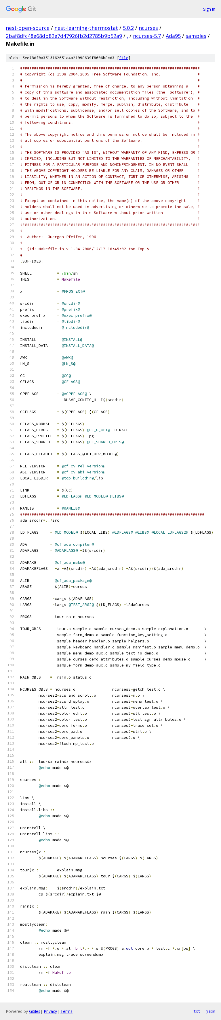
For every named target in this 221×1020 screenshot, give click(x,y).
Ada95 (173, 35)
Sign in (209, 9)
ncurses (148, 27)
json (210, 1011)
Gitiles (34, 1011)
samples (196, 35)
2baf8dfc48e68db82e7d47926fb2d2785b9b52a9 (64, 35)
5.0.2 (128, 27)
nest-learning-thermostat (86, 27)
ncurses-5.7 (147, 35)
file (123, 57)
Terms (66, 1011)
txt (196, 1011)
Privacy (50, 1011)
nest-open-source (27, 27)
